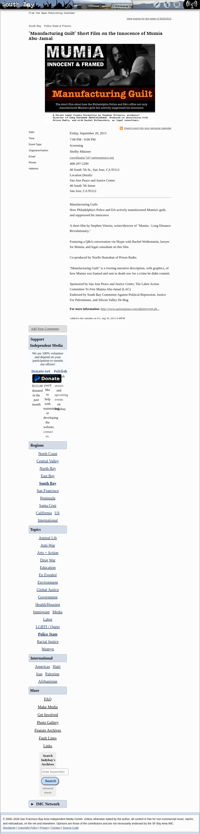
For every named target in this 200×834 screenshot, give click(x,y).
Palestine (52, 674)
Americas (42, 666)
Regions (37, 445)
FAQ (48, 699)
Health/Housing (47, 604)
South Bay (35, 25)
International (48, 520)
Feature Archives (47, 730)
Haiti (57, 666)
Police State (47, 634)
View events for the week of (149, 18)
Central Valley (48, 461)
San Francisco (48, 491)
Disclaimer (9, 827)
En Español (48, 575)
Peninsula (47, 498)
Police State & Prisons (57, 25)
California (44, 513)
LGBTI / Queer (48, 627)
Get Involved (48, 715)
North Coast (47, 454)
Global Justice (48, 590)
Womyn (48, 649)
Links (47, 746)
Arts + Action (47, 553)
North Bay (48, 468)
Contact (56, 827)
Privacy (44, 827)
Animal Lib (48, 538)
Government (48, 597)
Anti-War (47, 545)
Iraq (39, 674)
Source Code (71, 827)
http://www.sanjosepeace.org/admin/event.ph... (130, 309)
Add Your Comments (45, 329)
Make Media (48, 707)
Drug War (47, 560)
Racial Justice (48, 641)
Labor (48, 619)
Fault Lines (48, 738)
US (57, 513)
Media (57, 612)
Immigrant (41, 612)
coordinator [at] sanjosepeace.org (92, 157)
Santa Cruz (47, 505)
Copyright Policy (28, 827)
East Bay (48, 476)
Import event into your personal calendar (145, 128)
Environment (48, 582)
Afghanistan (47, 681)
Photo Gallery (48, 722)
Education (48, 567)
